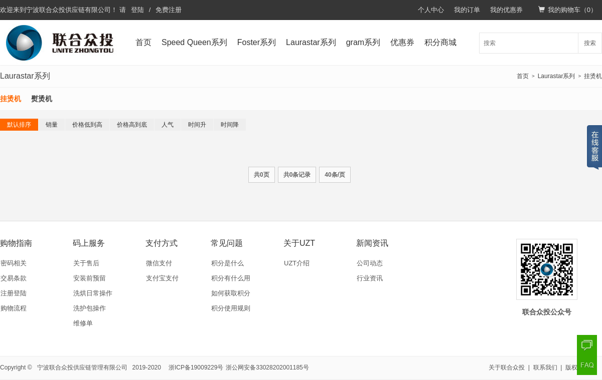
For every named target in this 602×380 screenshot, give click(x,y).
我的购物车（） (567, 10)
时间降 (230, 124)
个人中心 (431, 10)
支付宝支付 (162, 278)
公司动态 (370, 263)
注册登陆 (14, 293)
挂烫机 (593, 76)
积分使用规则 (230, 308)
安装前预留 (89, 278)
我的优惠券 (506, 10)
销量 (52, 124)
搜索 (590, 43)
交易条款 (14, 278)
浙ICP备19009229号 (196, 367)
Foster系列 (256, 42)
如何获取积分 (230, 293)
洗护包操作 (89, 308)
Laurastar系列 (311, 42)
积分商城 (440, 42)
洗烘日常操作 (92, 293)
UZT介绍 (297, 263)
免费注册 (169, 10)
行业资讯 (370, 278)
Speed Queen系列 (194, 42)
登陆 (137, 10)
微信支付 (159, 263)
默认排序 (19, 124)
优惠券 (402, 42)
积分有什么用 (230, 278)
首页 (143, 42)
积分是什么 (227, 263)
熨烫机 (41, 99)
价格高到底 (132, 124)
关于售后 (86, 263)
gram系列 (363, 42)
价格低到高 (87, 124)
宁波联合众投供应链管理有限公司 (82, 367)
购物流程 (14, 308)
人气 (168, 124)
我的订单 (467, 10)
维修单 (83, 323)
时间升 (197, 124)
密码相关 (14, 263)
